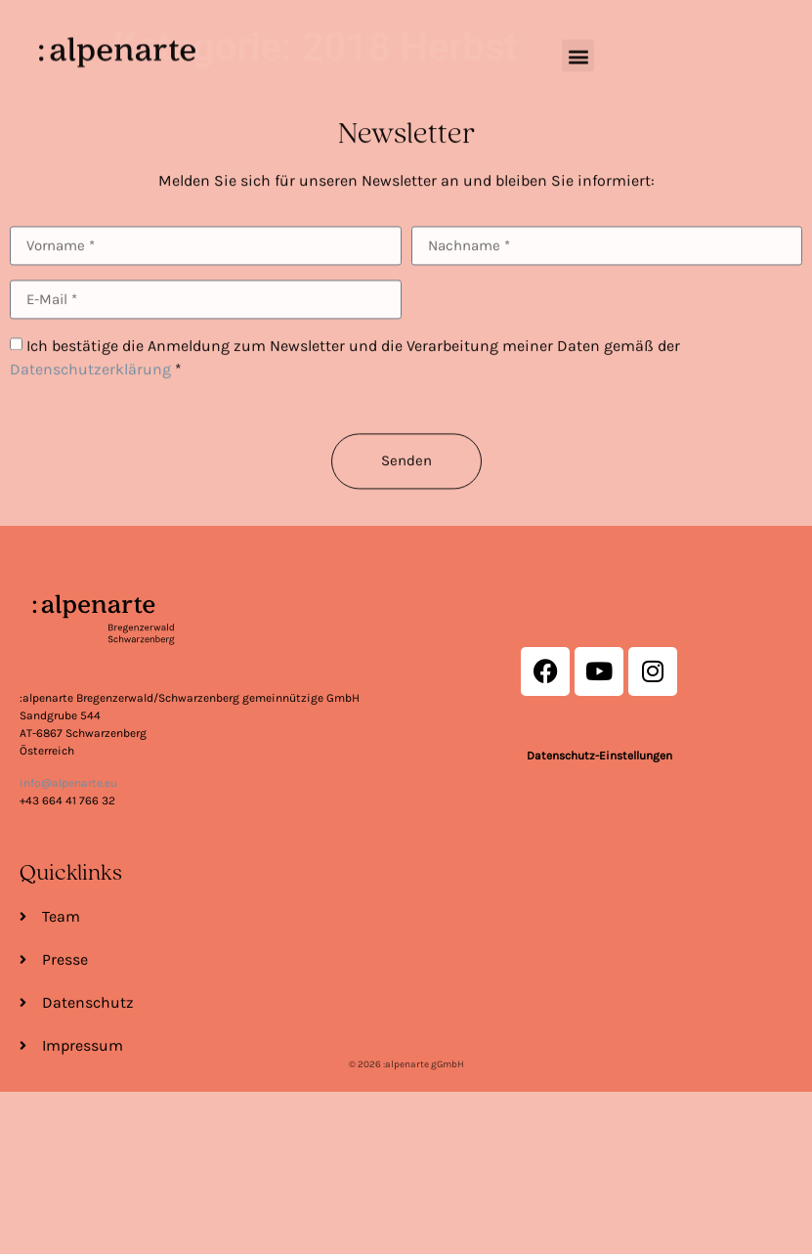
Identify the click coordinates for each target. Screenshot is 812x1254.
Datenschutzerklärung (90, 408)
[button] (578, 44)
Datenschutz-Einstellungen (599, 757)
